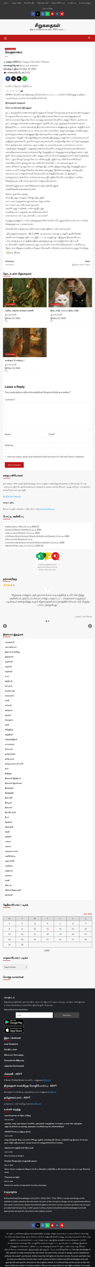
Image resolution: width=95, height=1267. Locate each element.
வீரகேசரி (8, 895)
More (47, 1080)
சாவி (7, 724)
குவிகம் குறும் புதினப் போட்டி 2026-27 (22, 526)
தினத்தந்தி (9, 792)
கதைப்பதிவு (16, 3)
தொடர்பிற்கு (47, 8)
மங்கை (8, 846)
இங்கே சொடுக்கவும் (12, 496)
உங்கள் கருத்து (84, 3)
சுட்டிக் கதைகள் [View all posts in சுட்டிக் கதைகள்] (10, 48)
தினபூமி (8, 802)
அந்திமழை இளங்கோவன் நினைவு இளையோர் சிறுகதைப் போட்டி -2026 (37, 535)
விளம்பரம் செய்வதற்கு (13, 1054)
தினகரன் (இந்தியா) (13, 778)
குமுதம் (8, 715)
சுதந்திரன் (9, 734)
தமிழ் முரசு (9, 758)
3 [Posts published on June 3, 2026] (34, 923)
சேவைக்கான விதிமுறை (14, 1060)
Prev (5, 626)
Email (52, 434)
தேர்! (17, 1177)
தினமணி (8, 797)
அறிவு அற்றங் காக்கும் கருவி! (19, 310)
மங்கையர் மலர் (11, 851)
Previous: (26, 263)
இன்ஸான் (9, 656)
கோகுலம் (9, 720)
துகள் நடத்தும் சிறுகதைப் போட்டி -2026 (22, 532)
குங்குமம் (9, 710)
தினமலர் (8, 807)
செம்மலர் (9, 749)
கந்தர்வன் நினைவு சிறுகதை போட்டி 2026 (23, 529)
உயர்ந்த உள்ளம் (24, 1131)
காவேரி (8, 705)
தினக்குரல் (9, 788)
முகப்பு (6, 3)
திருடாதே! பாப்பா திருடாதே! (64, 310)
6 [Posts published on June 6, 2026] (72, 923)
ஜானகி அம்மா (30, 1161)
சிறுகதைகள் (47, 25)
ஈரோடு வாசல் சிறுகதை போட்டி (19, 539)
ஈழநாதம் (9, 671)
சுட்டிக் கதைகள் (30, 65)
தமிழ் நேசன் (10, 754)
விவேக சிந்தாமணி (13, 890)
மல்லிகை (9, 865)
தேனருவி (9, 826)
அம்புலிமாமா (11, 647)
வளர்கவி (11, 314)
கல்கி (7, 700)
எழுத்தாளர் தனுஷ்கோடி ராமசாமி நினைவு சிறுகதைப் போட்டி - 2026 (34, 542)
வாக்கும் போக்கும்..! (14, 360)
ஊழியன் (8, 681)
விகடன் (8, 885)
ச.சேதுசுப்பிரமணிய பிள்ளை (35, 61)
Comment (10, 399)
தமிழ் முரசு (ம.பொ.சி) (14, 763)
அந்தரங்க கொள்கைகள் (14, 1065)
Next (90, 626)
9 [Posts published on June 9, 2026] (22, 928)
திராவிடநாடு (10, 812)
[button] (5, 38)
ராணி (7, 880)
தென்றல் (8, 822)
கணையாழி (10, 690)
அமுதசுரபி (9, 642)
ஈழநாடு (8, 666)
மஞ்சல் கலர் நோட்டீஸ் (23, 1147)
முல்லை (8, 875)
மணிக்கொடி (10, 856)
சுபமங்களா (9, 744)
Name (8, 434)
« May (47, 950)
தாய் (7, 768)
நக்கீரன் (8, 836)
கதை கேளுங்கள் (11, 1043)
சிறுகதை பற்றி (42, 3)
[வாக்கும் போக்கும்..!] (25, 342)
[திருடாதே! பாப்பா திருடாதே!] (70, 292)
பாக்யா (8, 841)
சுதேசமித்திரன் (11, 739)
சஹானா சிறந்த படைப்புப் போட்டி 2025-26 (24, 545)
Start (46, 621)
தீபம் (7, 817)
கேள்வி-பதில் (29, 3)
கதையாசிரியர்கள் (58, 3)
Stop (48, 621)
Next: (69, 263)
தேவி (7, 831)
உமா (7, 676)
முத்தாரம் (9, 870)
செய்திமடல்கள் (10, 1049)
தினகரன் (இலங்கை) (13, 783)
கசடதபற (8, 685)
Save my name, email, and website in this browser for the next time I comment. (45, 456)
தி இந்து (8, 773)
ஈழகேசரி (9, 661)
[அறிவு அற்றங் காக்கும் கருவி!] (25, 292)
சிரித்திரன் (9, 729)
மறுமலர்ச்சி (9, 861)
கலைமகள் (9, 695)
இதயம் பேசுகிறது (12, 651)
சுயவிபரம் (72, 3)
